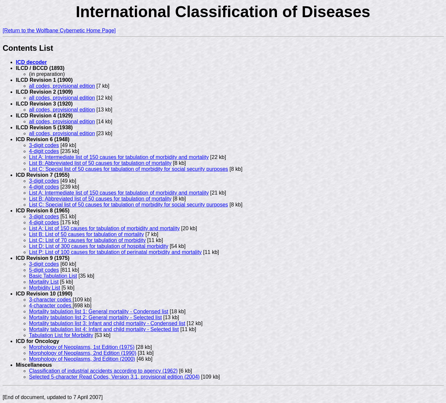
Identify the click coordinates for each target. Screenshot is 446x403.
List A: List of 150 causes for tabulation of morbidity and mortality (104, 228)
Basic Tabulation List (53, 276)
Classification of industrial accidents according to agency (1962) (103, 371)
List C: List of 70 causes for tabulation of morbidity (87, 240)
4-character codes (51, 305)
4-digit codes (44, 151)
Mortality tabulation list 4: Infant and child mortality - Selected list (104, 329)
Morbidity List (44, 288)
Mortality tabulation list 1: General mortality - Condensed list (98, 311)
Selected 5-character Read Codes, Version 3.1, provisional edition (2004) (114, 377)
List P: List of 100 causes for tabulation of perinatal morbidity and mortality (115, 252)
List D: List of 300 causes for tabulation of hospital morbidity (98, 246)
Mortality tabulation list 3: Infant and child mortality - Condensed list (107, 323)
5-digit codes (44, 270)
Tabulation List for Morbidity (61, 335)
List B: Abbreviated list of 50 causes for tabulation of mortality (100, 163)
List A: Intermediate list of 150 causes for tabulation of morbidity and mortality (119, 157)
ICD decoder (31, 62)
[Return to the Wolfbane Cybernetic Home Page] (59, 30)
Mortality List (44, 282)
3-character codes (51, 299)
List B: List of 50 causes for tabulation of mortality (86, 234)
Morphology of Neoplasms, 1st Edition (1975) (81, 347)
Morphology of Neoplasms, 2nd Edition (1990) (82, 353)
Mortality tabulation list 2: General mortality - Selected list (95, 317)
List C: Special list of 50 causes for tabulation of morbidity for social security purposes (128, 169)
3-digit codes (44, 145)
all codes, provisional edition (62, 86)
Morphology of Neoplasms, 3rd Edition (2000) (82, 359)
